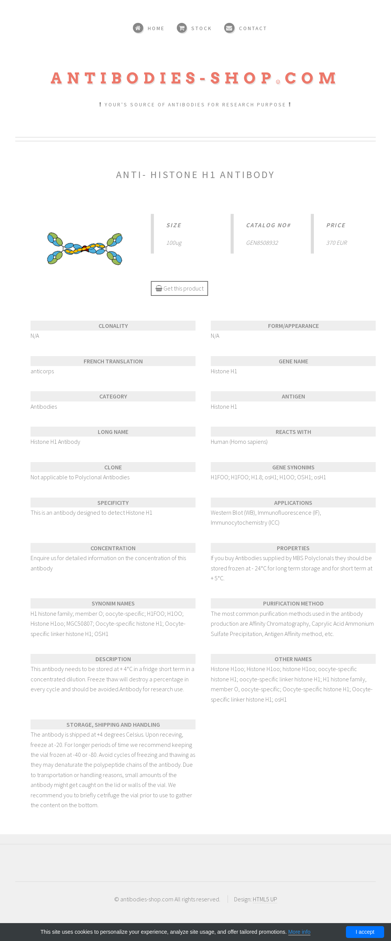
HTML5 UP (265, 899)
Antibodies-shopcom (195, 78)
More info (299, 932)
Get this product (179, 288)
